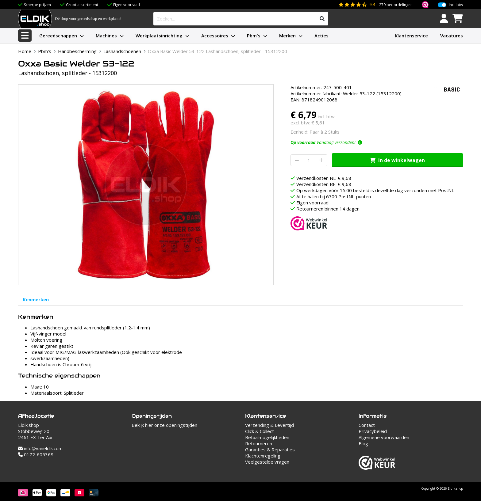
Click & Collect (259, 431)
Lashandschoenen (122, 51)
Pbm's (253, 35)
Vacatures (451, 35)
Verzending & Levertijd (269, 425)
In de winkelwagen (397, 160)
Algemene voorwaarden (384, 437)
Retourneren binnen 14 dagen (328, 209)
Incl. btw (456, 5)
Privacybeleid (373, 431)
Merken (287, 35)
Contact (367, 425)
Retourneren (258, 443)
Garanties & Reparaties (270, 449)
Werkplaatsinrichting (159, 35)
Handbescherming (77, 51)
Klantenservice (411, 35)
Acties (321, 35)
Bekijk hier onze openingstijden (164, 425)
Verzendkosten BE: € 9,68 (323, 184)
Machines (106, 35)
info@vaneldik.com (40, 448)
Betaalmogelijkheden (267, 437)
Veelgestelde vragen (267, 462)
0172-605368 (35, 454)
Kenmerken (36, 299)
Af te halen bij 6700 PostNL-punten (333, 196)
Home (24, 51)
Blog (363, 443)
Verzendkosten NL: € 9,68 (323, 178)
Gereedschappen (58, 35)
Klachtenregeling (262, 456)
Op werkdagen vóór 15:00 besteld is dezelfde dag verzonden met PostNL (375, 190)
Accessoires (214, 35)
